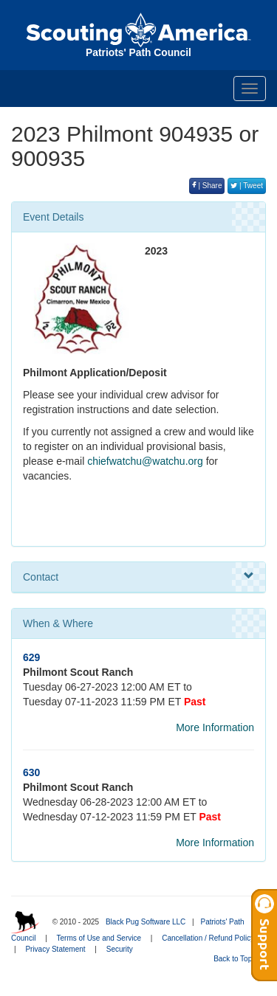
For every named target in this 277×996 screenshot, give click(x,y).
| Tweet (246, 185)
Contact (138, 576)
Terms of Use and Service (99, 938)
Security (119, 949)
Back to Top (237, 959)
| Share (207, 185)
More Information (215, 727)
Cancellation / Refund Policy (208, 938)
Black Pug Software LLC (145, 922)
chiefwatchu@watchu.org (145, 461)
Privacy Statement (55, 949)
